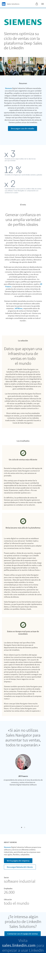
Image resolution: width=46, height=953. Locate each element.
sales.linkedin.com (19, 945)
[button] (21, 827)
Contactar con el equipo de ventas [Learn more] (22, 933)
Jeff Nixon (18, 308)
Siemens (8, 88)
